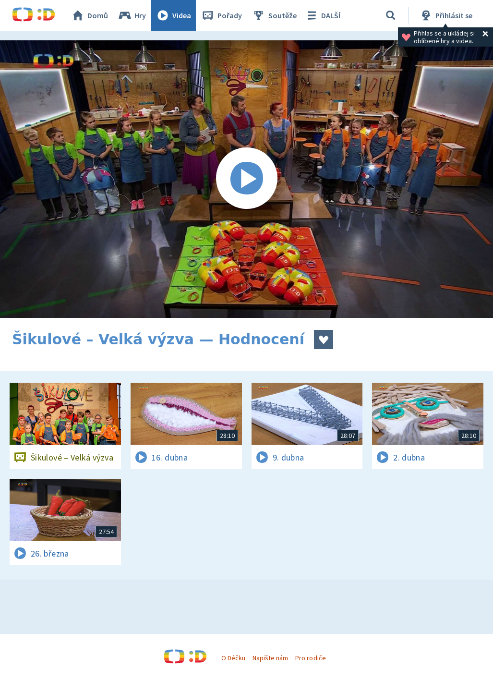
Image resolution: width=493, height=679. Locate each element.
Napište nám (270, 658)
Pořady (221, 15)
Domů (89, 15)
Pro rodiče (310, 658)
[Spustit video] (246, 179)
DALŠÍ (322, 15)
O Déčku (233, 658)
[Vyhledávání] (390, 15)
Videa (173, 15)
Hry (132, 15)
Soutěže (274, 15)
